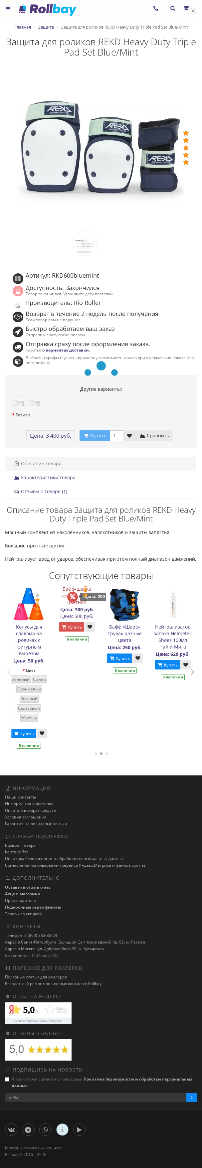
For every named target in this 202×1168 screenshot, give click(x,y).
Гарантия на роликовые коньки (36, 823)
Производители (20, 900)
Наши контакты (20, 797)
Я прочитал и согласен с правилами (98, 1082)
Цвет (32, 670)
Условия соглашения (26, 817)
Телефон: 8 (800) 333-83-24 (31, 935)
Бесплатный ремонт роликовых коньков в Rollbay (53, 983)
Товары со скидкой (23, 914)
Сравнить (154, 435)
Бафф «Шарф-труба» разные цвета (126, 633)
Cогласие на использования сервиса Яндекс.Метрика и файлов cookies (75, 865)
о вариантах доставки (65, 350)
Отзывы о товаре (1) (40, 491)
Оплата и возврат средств (30, 810)
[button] (189, 8)
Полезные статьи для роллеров (36, 977)
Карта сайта (17, 852)
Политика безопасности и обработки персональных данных (64, 858)
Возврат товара (20, 845)
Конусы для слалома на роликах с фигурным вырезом (30, 640)
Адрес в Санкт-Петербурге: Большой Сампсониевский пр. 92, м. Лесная (75, 942)
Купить (24, 733)
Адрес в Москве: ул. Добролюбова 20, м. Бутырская (54, 948)
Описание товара (38, 463)
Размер (23, 415)
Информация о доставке (29, 803)
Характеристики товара (45, 477)
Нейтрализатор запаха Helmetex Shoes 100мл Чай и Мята (174, 637)
